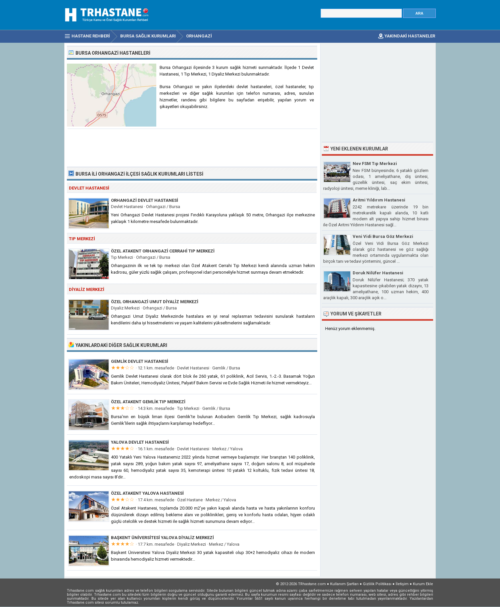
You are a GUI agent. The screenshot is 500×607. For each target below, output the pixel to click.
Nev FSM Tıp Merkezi (375, 163)
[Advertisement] (192, 147)
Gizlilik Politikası (377, 584)
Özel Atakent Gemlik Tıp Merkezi (148, 401)
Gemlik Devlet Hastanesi (139, 361)
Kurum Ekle (423, 584)
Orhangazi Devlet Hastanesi (144, 200)
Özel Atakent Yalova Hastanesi (147, 493)
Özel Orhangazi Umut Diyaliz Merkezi (154, 301)
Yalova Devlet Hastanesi (140, 442)
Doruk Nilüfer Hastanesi (378, 272)
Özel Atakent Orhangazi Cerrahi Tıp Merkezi (163, 250)
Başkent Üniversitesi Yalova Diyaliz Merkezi (162, 537)
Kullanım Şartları (344, 584)
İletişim (402, 584)
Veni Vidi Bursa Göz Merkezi (383, 236)
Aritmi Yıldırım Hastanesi (379, 199)
